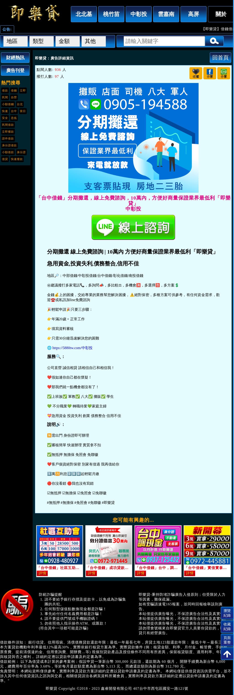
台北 (20, 104)
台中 (14, 111)
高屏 (193, 14)
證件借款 (8, 138)
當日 (23, 111)
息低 (14, 118)
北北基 (84, 14)
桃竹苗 (111, 14)
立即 (23, 90)
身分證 (21, 152)
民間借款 (8, 124)
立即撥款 (8, 131)
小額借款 (8, 152)
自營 (14, 97)
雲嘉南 (166, 14)
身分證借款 (9, 145)
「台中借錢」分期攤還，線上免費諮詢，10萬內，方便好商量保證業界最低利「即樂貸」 (34, 13)
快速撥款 (17, 159)
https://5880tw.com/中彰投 (73, 348)
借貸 (5, 159)
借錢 (14, 90)
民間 (5, 97)
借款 (5, 90)
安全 (5, 118)
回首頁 (220, 57)
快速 (5, 111)
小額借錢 (8, 104)
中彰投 (138, 14)
